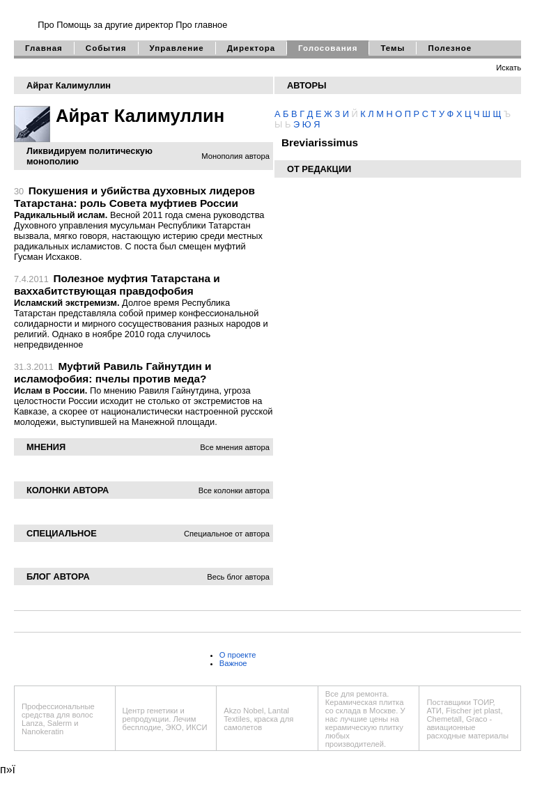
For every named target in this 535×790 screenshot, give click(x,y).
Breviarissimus (319, 142)
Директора (251, 48)
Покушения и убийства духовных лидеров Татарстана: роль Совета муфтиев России (134, 197)
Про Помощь (64, 25)
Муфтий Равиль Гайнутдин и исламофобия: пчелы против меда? (112, 372)
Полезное (450, 48)
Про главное (201, 25)
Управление (177, 48)
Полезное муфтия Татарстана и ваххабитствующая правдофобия (117, 284)
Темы (392, 48)
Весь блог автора (238, 577)
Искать (508, 67)
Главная (44, 48)
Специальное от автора (227, 533)
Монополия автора (235, 156)
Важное (233, 663)
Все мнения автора (235, 447)
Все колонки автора (234, 490)
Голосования (327, 48)
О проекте (237, 655)
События (106, 48)
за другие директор (133, 25)
